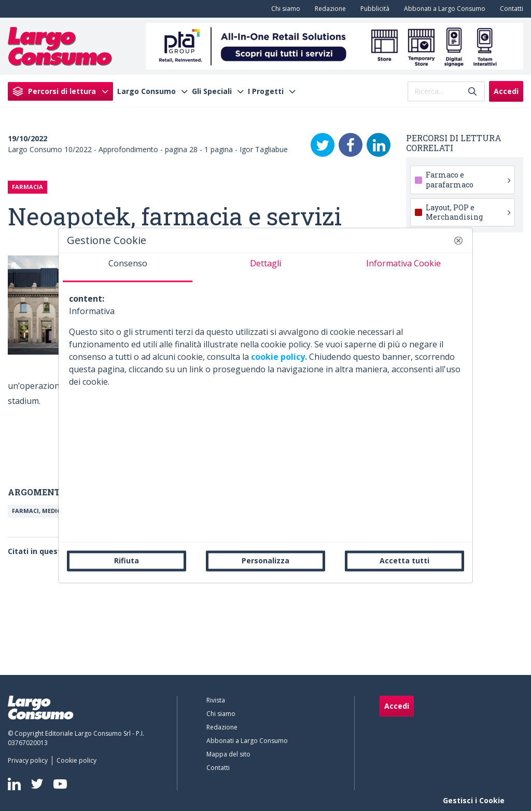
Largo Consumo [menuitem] (146, 91)
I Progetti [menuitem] (266, 91)
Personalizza (265, 560)
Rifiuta (126, 560)
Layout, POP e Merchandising (468, 212)
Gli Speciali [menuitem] (212, 91)
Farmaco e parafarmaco (468, 179)
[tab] (128, 267)
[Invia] (472, 91)
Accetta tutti (404, 560)
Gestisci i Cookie (474, 800)
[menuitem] (283, 9)
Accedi (506, 91)
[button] (458, 240)
